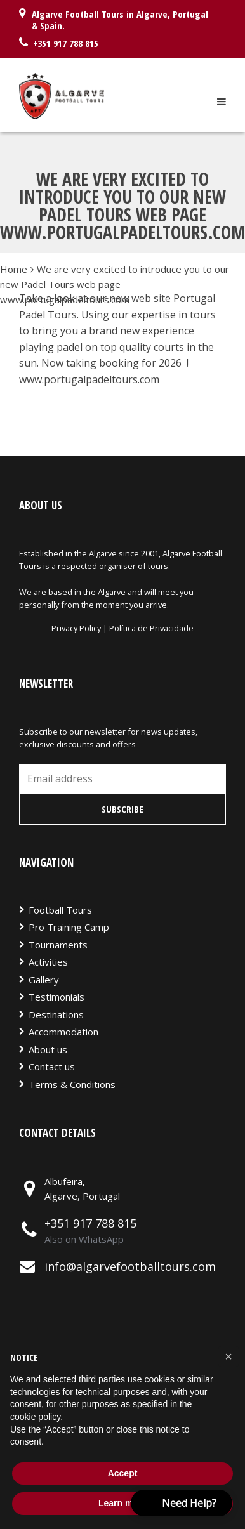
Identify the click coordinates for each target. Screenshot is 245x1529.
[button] (228, 1356)
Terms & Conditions (72, 1084)
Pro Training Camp (69, 927)
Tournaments (58, 944)
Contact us (52, 1066)
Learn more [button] (122, 1503)
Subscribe (122, 809)
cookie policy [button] (35, 1417)
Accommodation (63, 1031)
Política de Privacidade (151, 628)
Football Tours (60, 909)
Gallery (44, 979)
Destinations (56, 1014)
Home (13, 269)
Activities (48, 961)
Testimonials (56, 996)
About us (48, 1049)
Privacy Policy (77, 628)
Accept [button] (123, 1473)
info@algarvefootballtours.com (130, 1266)
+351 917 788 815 (90, 1223)
